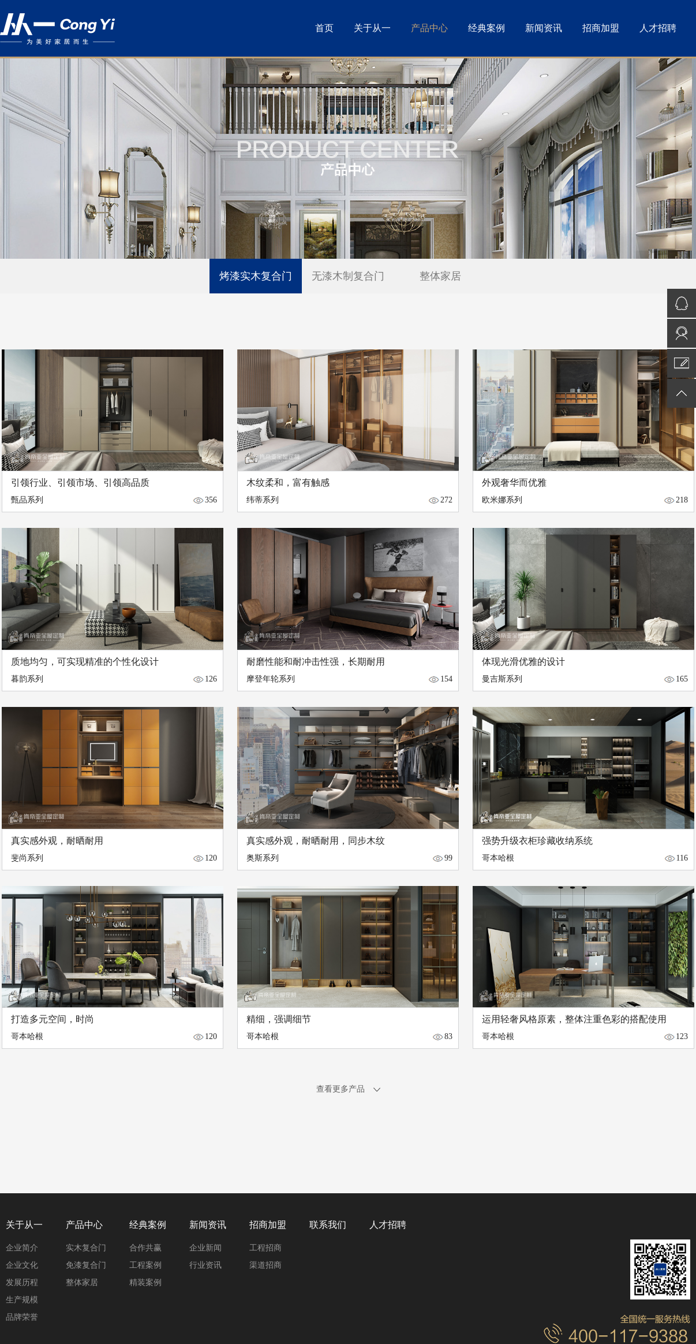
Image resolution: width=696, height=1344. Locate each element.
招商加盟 (600, 28)
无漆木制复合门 (348, 276)
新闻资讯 (543, 28)
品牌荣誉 (22, 1317)
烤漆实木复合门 (255, 276)
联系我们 (327, 1225)
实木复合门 (86, 1248)
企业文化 (22, 1265)
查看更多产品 (348, 1088)
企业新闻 (205, 1248)
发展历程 (22, 1282)
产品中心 (429, 28)
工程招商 (265, 1248)
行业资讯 (205, 1265)
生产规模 (22, 1299)
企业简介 (22, 1248)
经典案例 (486, 28)
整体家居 (440, 276)
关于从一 (372, 28)
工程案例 (145, 1265)
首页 (324, 28)
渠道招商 (265, 1265)
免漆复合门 (86, 1265)
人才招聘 (657, 28)
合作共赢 (145, 1248)
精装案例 (145, 1282)
